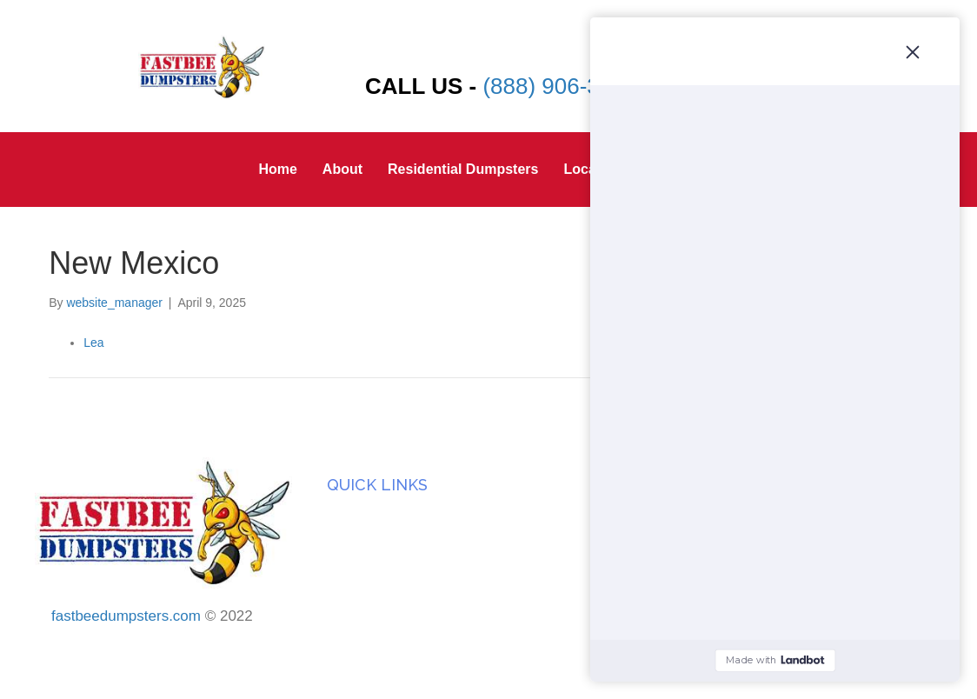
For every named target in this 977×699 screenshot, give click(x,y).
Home (277, 169)
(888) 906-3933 (559, 86)
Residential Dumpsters (463, 169)
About (342, 169)
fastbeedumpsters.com (126, 616)
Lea (93, 343)
